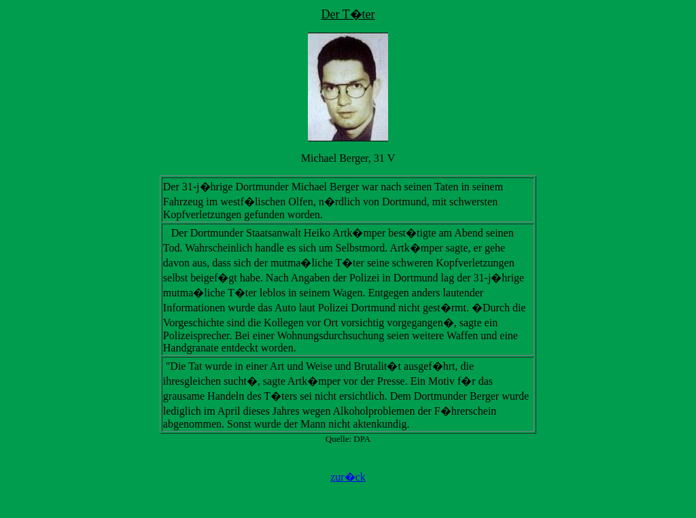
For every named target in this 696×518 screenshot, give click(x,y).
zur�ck (348, 477)
